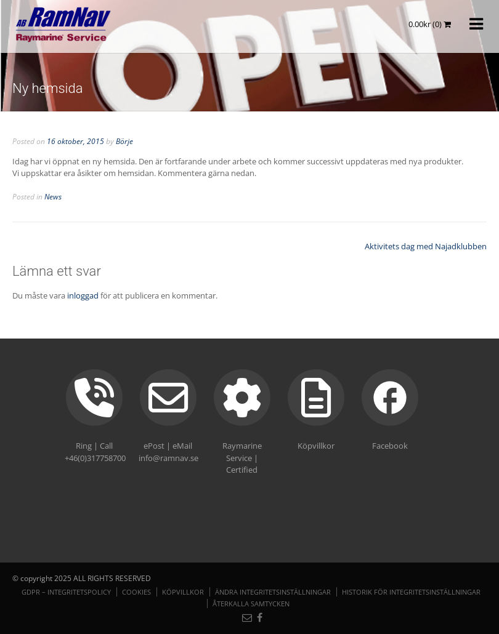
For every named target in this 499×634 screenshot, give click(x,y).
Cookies (136, 591)
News (53, 196)
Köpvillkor (183, 591)
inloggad (83, 295)
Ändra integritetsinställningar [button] (273, 591)
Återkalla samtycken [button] (251, 603)
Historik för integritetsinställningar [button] (411, 591)
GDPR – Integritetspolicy (66, 591)
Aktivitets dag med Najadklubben (426, 246)
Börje (124, 141)
